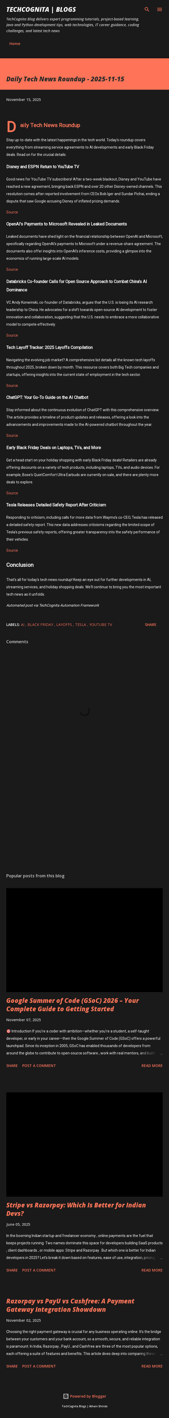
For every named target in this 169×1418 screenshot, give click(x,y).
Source (12, 212)
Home (14, 43)
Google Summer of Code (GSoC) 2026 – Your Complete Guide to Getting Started (72, 1004)
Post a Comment (39, 1065)
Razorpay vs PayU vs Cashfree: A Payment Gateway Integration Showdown (70, 1305)
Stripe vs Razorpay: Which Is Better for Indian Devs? (76, 1209)
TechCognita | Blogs (41, 9)
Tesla (81, 624)
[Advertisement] (84, 819)
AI (23, 624)
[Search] (147, 9)
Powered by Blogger (84, 1396)
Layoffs (64, 624)
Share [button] (150, 624)
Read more (152, 1065)
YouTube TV (100, 624)
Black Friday (40, 624)
